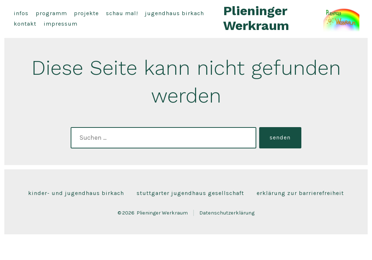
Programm (51, 13)
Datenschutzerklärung (226, 213)
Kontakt (25, 23)
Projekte (86, 13)
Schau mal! (122, 13)
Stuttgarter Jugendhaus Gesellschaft (190, 193)
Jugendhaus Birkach (174, 13)
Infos (21, 13)
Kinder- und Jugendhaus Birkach (76, 193)
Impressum (61, 23)
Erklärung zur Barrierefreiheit (300, 193)
